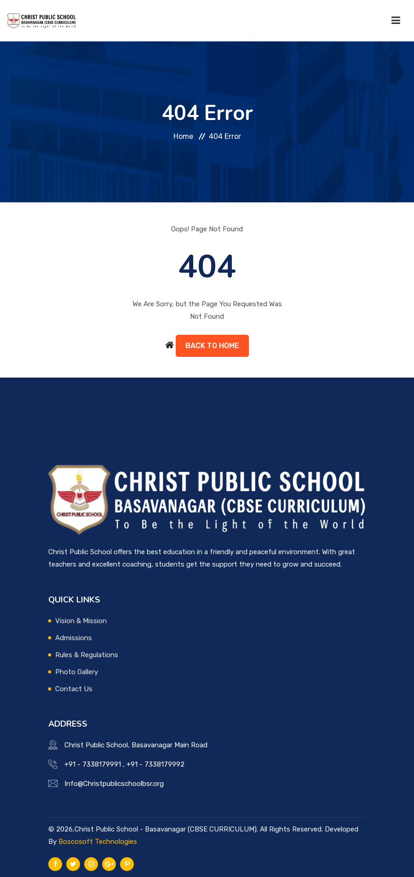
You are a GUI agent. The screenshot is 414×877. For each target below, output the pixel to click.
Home (183, 136)
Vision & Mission (81, 621)
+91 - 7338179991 (92, 764)
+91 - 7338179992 (155, 764)
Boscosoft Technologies (97, 841)
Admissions (73, 638)
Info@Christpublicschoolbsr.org (114, 784)
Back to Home (212, 345)
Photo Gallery (76, 672)
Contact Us (73, 689)
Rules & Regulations (86, 655)
